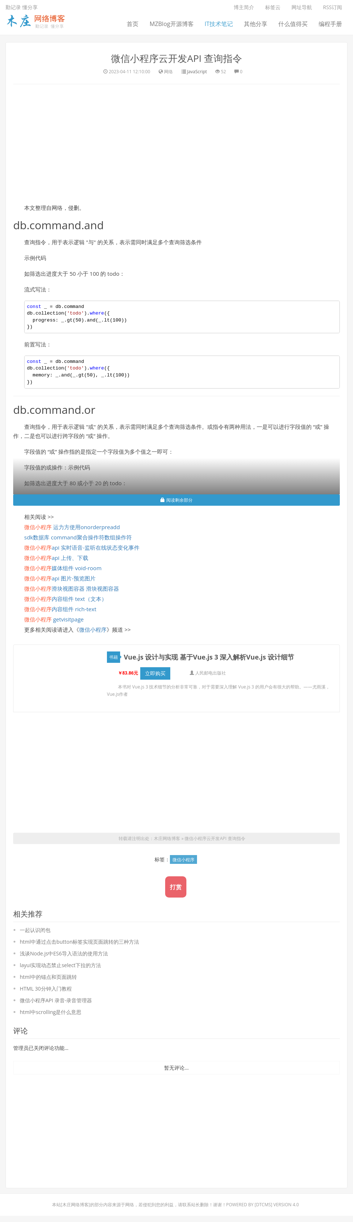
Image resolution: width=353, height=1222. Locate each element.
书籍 (114, 657)
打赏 (176, 887)
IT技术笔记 (219, 24)
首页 (132, 24)
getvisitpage (53, 619)
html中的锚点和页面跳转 (48, 976)
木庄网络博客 (167, 838)
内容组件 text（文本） (65, 598)
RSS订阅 (332, 7)
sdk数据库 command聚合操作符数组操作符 (78, 537)
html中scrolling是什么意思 (50, 1012)
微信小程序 (93, 629)
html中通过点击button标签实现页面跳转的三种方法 (79, 941)
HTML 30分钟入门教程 (46, 988)
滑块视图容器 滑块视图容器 (71, 588)
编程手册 (330, 24)
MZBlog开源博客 (171, 24)
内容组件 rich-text (60, 609)
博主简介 (244, 7)
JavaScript (197, 71)
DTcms (263, 1204)
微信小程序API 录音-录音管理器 (56, 1000)
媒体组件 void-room (62, 568)
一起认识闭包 (35, 929)
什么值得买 (293, 24)
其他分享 (255, 24)
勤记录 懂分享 (21, 7)
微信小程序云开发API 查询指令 (176, 58)
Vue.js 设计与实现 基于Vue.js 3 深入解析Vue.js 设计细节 (209, 657)
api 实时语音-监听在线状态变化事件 (82, 547)
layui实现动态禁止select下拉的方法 (60, 965)
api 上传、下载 (56, 557)
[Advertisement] (176, 143)
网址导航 (301, 7)
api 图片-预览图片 (60, 578)
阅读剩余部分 (176, 500)
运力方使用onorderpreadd (72, 527)
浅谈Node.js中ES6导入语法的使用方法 (64, 953)
